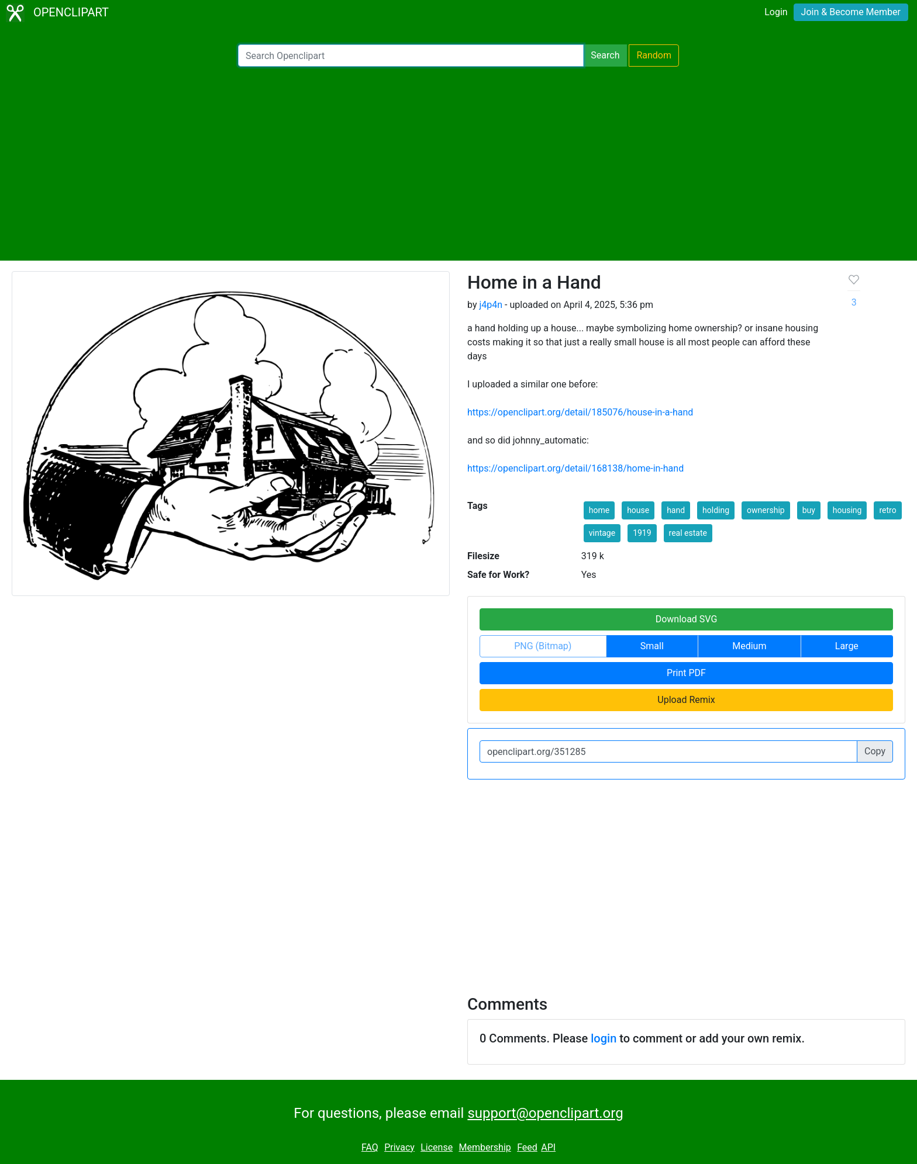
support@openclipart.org (545, 1113)
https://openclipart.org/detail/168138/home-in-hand (575, 468)
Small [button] (652, 646)
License (436, 1147)
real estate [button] (688, 533)
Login (775, 12)
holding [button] (715, 510)
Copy (874, 751)
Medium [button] (749, 646)
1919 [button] (642, 533)
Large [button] (847, 646)
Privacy (399, 1147)
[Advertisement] (458, 163)
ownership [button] (766, 510)
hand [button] (676, 510)
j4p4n (490, 304)
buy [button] (808, 510)
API (548, 1147)
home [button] (599, 510)
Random (653, 55)
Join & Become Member (851, 12)
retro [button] (887, 510)
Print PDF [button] (686, 672)
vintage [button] (602, 533)
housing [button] (847, 510)
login (603, 1038)
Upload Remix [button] (686, 699)
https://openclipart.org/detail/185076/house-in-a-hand (580, 412)
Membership (484, 1147)
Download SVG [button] (687, 619)
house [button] (638, 510)
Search (605, 55)
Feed (527, 1147)
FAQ (369, 1147)
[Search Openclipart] (411, 55)
